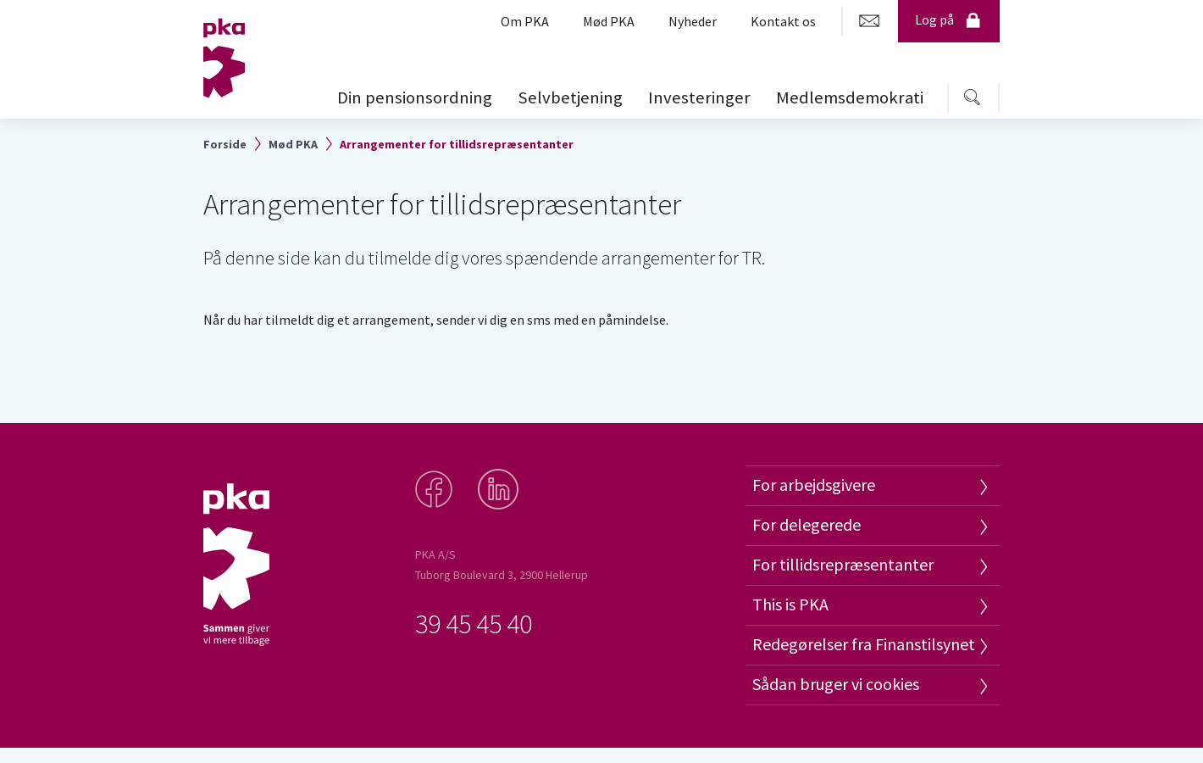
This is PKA (790, 604)
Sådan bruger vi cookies (835, 683)
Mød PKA (293, 144)
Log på (949, 20)
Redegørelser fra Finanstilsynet (863, 643)
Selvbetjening (570, 97)
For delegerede (806, 524)
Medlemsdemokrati (849, 97)
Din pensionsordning (414, 97)
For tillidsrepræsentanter (843, 564)
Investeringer (699, 97)
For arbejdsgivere (813, 484)
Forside (225, 144)
